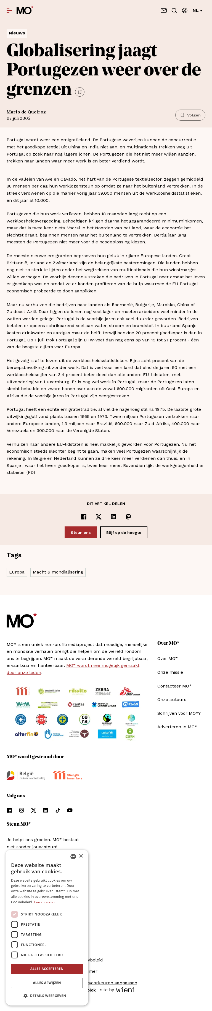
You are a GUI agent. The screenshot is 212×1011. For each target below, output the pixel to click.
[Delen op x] (99, 517)
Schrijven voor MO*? (179, 713)
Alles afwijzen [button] (47, 982)
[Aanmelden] (185, 10)
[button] (47, 996)
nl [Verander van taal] (198, 10)
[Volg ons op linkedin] (45, 810)
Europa (17, 572)
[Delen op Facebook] (84, 517)
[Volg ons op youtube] (70, 810)
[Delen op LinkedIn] (113, 517)
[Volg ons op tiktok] (57, 810)
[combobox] (73, 856)
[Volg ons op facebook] (9, 810)
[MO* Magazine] (25, 10)
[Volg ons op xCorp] (33, 810)
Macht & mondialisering (58, 572)
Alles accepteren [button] (47, 968)
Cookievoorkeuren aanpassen (106, 982)
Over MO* (167, 658)
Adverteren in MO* (177, 726)
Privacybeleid (89, 960)
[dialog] (47, 927)
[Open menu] (9, 10)
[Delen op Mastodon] (128, 517)
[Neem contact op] (164, 10)
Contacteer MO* (174, 686)
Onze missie (170, 672)
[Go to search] (174, 10)
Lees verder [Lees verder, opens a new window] (44, 902)
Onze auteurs (171, 699)
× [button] (81, 856)
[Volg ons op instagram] (21, 810)
